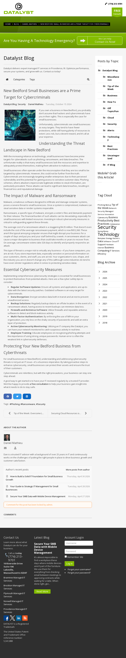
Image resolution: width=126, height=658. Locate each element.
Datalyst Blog (10, 104)
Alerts (110, 130)
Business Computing (106, 249)
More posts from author (78, 469)
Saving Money (103, 231)
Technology (108, 234)
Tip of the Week (113, 88)
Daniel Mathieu (29, 24)
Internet (101, 248)
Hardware (110, 244)
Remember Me (75, 557)
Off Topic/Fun (113, 110)
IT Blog (111, 164)
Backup (108, 205)
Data (100, 241)
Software (107, 241)
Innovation (109, 214)
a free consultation (39, 383)
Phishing (15, 404)
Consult (117, 12)
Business (112, 95)
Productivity (105, 220)
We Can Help (105, 40)
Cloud (110, 117)
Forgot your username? (79, 569)
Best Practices (112, 148)
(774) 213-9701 (15, 558)
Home (8, 24)
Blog (16, 24)
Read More (42, 591)
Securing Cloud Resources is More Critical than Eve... (71, 413)
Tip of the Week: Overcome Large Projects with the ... (27, 413)
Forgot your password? (79, 572)
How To (111, 101)
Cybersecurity (103, 217)
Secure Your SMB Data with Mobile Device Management (45, 548)
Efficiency (102, 253)
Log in (69, 563)
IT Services (114, 250)
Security (22, 104)
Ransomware (28, 404)
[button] (88, 79)
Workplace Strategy (105, 238)
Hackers (116, 238)
